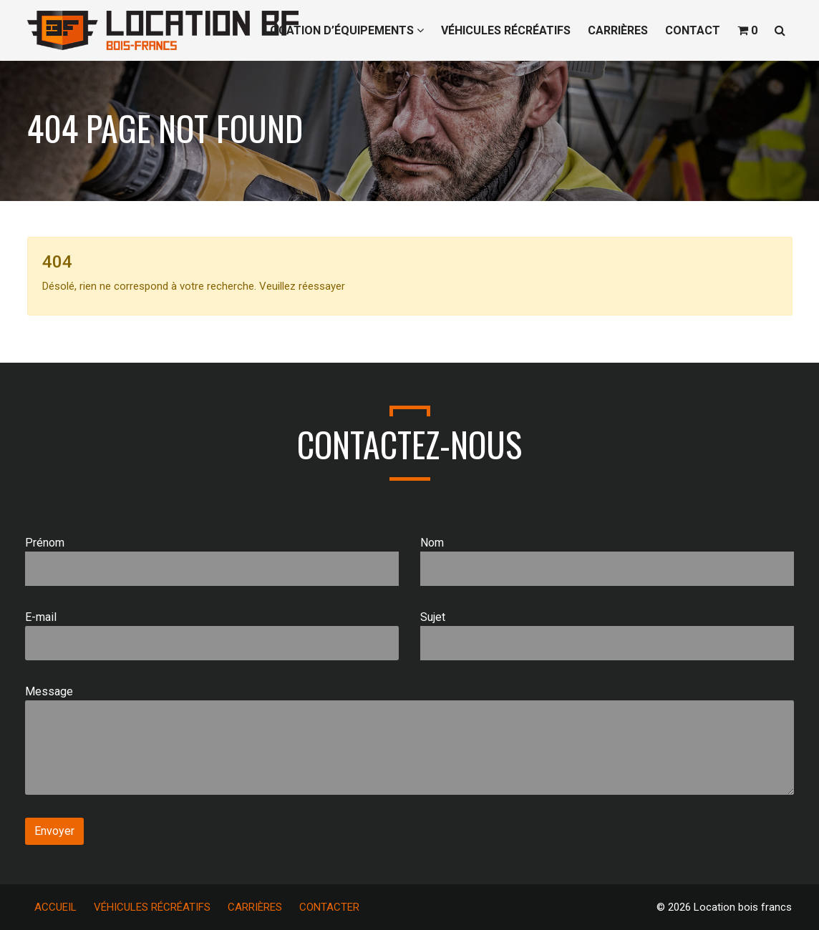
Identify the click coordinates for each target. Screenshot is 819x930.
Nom (607, 561)
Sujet (607, 635)
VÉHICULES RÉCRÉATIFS (506, 30)
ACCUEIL (55, 907)
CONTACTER (329, 907)
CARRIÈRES (618, 30)
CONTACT (692, 30)
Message (409, 740)
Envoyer (54, 831)
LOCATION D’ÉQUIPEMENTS (344, 30)
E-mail (212, 635)
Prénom (212, 561)
